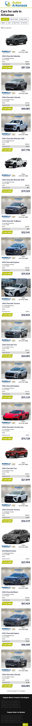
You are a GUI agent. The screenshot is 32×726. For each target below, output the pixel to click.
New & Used (14, 19)
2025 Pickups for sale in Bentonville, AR (10, 705)
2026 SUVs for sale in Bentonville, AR (10, 701)
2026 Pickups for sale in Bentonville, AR (10, 702)
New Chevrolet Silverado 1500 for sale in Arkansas (11, 717)
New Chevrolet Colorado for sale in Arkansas (12, 719)
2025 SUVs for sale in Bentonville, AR (10, 704)
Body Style (24, 19)
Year (9, 23)
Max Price (17, 23)
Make (4, 23)
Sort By (25, 23)
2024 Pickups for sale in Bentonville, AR (10, 707)
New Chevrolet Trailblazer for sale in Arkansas (12, 722)
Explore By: (5, 19)
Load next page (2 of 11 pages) (16, 691)
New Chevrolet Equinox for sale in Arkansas (11, 715)
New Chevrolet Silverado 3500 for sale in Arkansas (11, 720)
